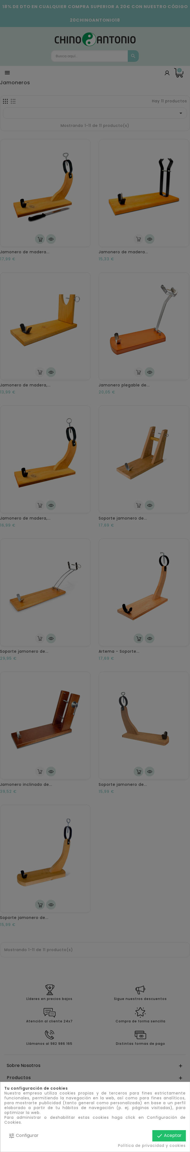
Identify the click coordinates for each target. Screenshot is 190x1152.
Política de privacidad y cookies (152, 1145)
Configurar (23, 1135)
